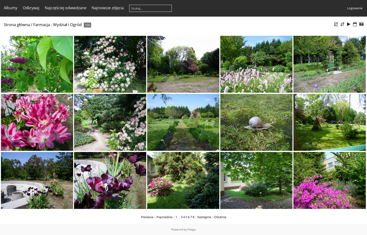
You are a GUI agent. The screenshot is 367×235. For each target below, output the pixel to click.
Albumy (10, 7)
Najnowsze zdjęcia (108, 7)
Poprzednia (164, 217)
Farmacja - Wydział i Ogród (57, 24)
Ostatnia (220, 217)
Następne (204, 217)
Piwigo (191, 229)
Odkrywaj (31, 7)
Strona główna (17, 24)
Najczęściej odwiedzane (65, 7)
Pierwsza (147, 217)
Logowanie (355, 8)
